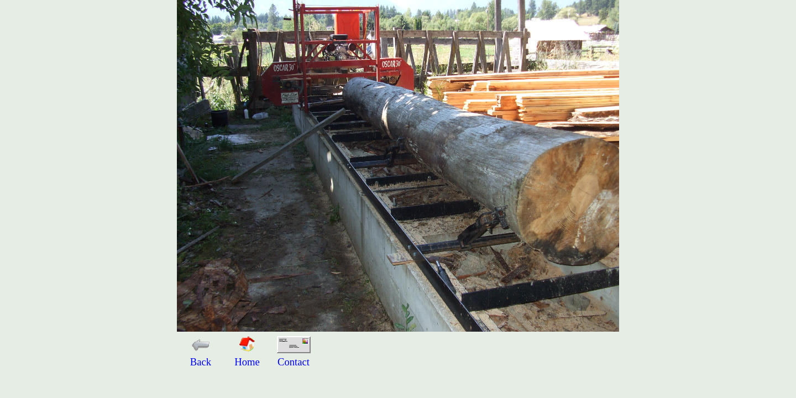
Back (200, 356)
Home (247, 356)
